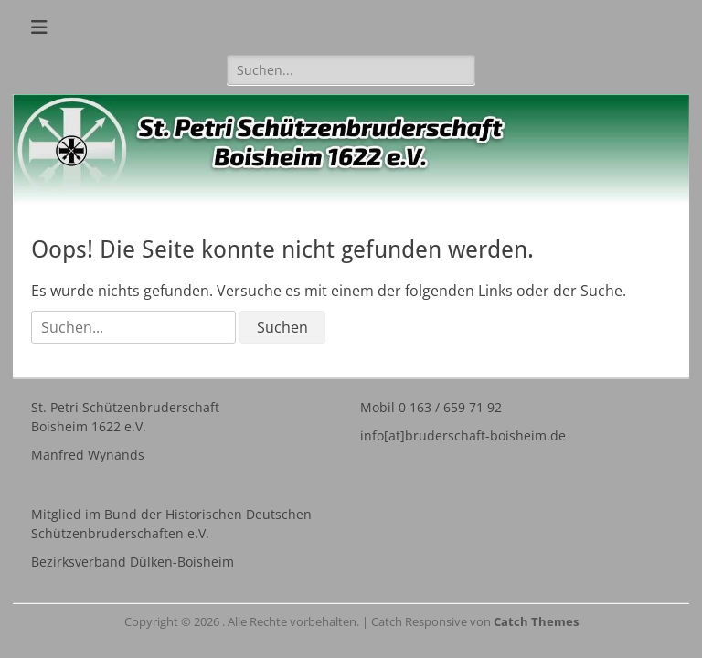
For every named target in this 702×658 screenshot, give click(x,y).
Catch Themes (536, 621)
